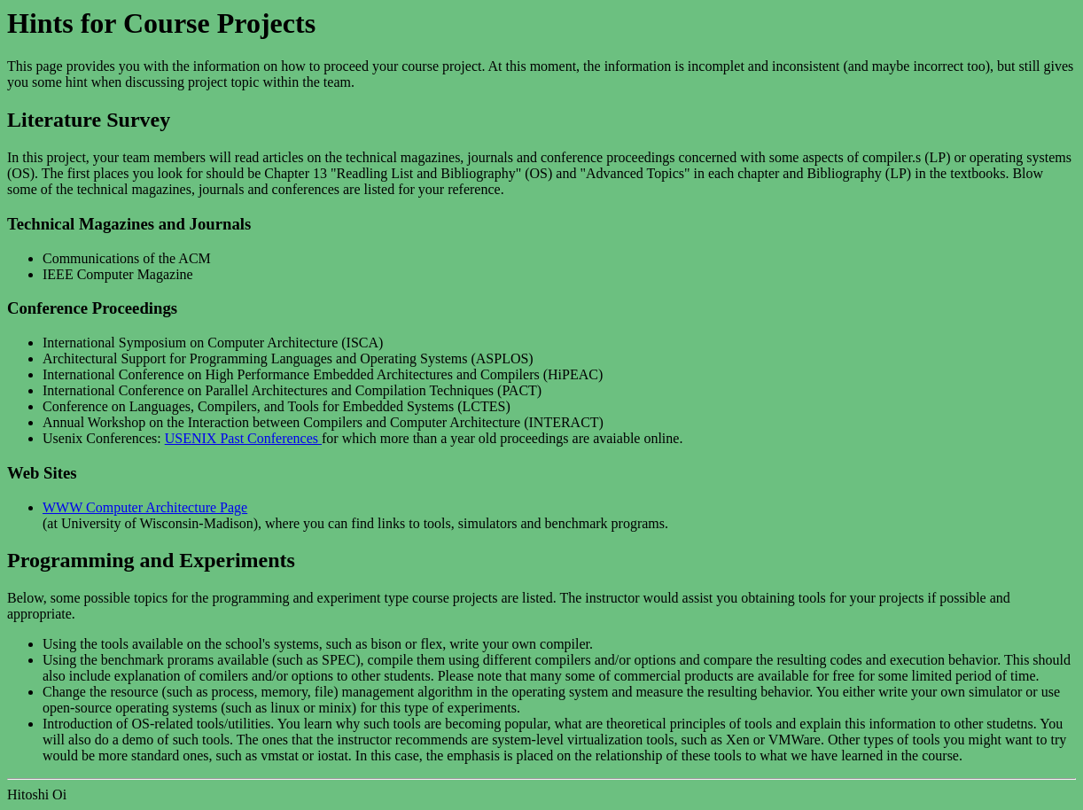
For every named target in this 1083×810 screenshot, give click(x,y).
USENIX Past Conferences (243, 438)
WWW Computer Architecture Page (145, 507)
